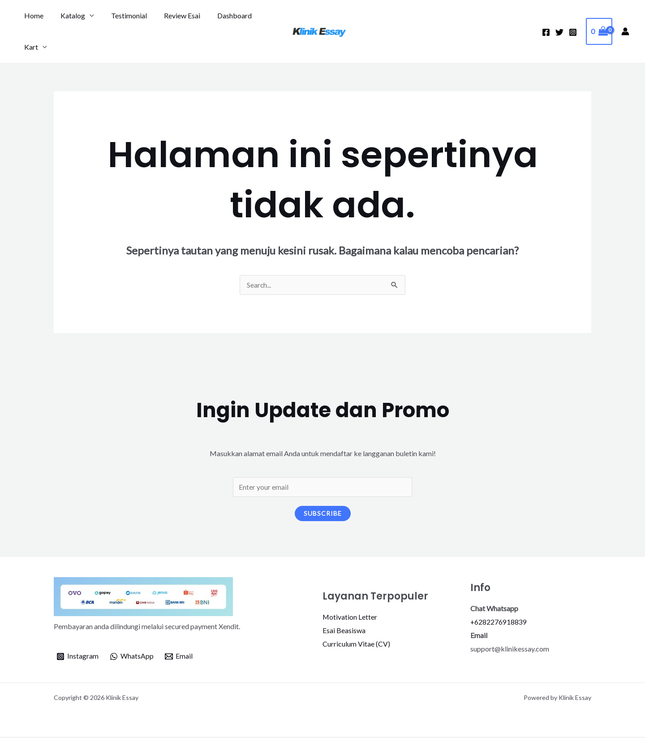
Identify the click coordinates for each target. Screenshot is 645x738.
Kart (30, 47)
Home (32, 15)
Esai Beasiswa (344, 631)
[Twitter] (559, 32)
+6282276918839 (498, 623)
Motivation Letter (350, 618)
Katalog (68, 15)
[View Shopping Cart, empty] (599, 31)
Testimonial (122, 15)
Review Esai (173, 15)
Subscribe (323, 514)
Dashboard (222, 15)
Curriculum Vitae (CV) (356, 644)
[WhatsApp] (132, 658)
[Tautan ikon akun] (625, 31)
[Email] (179, 658)
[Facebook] (546, 32)
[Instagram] (573, 32)
